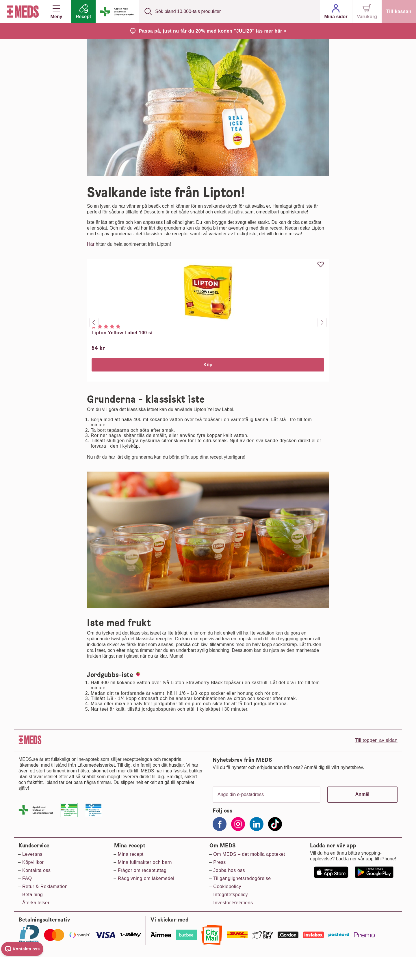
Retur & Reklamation (45, 886)
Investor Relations (233, 902)
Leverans (32, 854)
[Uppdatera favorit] (320, 264)
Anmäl (362, 794)
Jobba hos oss (229, 870)
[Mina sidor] (336, 11)
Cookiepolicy (227, 886)
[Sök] (148, 11)
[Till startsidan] (21, 11)
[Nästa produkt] (322, 322)
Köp (207, 364)
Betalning (32, 894)
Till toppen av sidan (376, 740)
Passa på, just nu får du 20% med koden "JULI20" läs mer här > (212, 31)
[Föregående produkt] (94, 322)
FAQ (27, 878)
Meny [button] (56, 11)
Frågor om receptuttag (142, 870)
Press (219, 862)
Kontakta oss (36, 870)
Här (90, 244)
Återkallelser (36, 902)
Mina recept (131, 854)
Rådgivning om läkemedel (146, 878)
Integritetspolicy (230, 894)
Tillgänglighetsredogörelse (242, 878)
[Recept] (83, 11)
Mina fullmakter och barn (145, 862)
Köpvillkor (33, 862)
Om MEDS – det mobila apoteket (249, 854)
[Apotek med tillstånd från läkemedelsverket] (117, 11)
